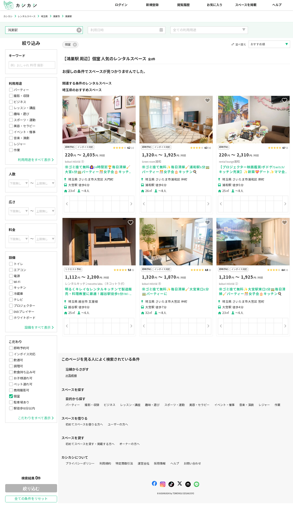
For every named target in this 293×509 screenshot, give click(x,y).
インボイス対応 (24, 354)
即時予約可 (21, 348)
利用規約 (105, 463)
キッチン (20, 287)
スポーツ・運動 (24, 120)
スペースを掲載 (245, 5)
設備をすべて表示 (39, 327)
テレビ (18, 299)
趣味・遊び (21, 114)
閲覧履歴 (183, 5)
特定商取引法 (124, 463)
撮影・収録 (21, 96)
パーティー (21, 90)
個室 (17, 396)
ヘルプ (277, 5)
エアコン (20, 270)
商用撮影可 (21, 390)
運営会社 (143, 463)
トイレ (18, 264)
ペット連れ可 (23, 384)
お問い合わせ (192, 463)
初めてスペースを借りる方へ (84, 424)
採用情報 (160, 463)
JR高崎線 (71, 375)
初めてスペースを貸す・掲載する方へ (90, 444)
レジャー (20, 144)
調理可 (18, 366)
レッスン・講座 (24, 108)
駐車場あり (21, 402)
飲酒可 (18, 360)
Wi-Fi (17, 282)
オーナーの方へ (129, 444)
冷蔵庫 (18, 293)
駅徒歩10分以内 (24, 408)
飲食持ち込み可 (24, 372)
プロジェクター (24, 305)
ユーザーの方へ (118, 424)
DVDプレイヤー (24, 312)
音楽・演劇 (21, 138)
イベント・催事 (24, 132)
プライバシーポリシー (80, 463)
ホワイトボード (24, 318)
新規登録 (152, 5)
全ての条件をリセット (31, 499)
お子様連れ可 (23, 378)
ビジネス (20, 102)
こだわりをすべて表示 (36, 418)
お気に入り (214, 5)
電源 (17, 276)
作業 (17, 150)
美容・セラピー (24, 126)
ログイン (121, 5)
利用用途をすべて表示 (36, 160)
